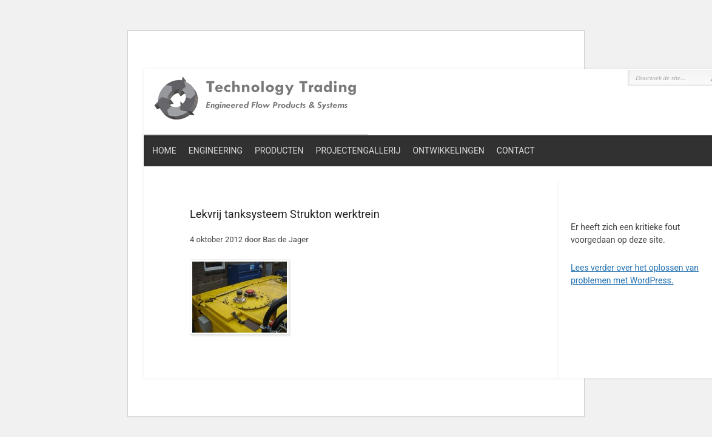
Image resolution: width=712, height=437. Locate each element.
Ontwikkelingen (448, 150)
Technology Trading (256, 99)
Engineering (216, 150)
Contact (516, 150)
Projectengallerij (358, 150)
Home (164, 150)
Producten (279, 150)
